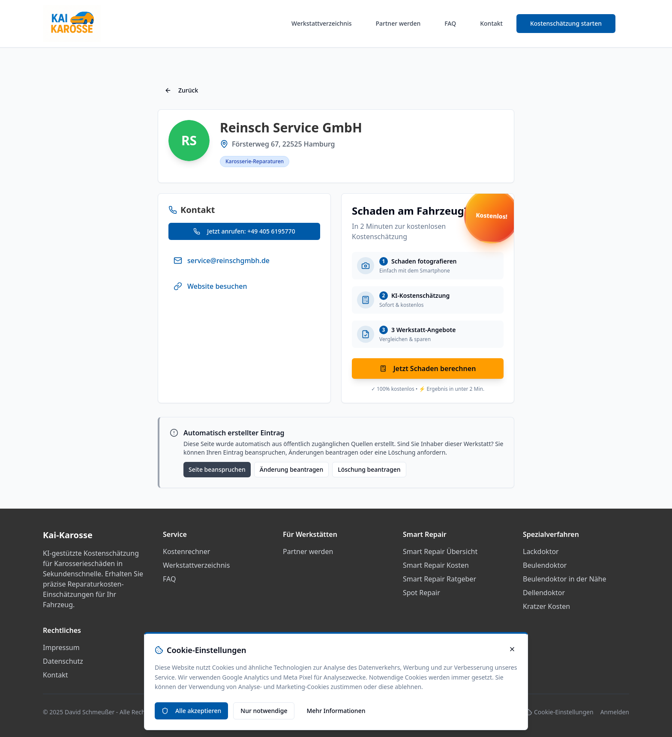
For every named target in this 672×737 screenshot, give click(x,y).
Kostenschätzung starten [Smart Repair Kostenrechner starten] (566, 23)
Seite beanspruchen (217, 469)
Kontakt (491, 23)
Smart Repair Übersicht (440, 551)
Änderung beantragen (291, 469)
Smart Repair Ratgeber (439, 579)
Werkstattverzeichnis (321, 23)
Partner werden (398, 23)
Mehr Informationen (335, 711)
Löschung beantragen (369, 469)
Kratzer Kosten (546, 606)
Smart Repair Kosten (436, 565)
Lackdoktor (541, 551)
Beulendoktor (545, 565)
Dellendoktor (544, 592)
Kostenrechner (186, 551)
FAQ (450, 23)
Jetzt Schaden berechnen (428, 368)
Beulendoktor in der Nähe (564, 579)
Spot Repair (421, 592)
